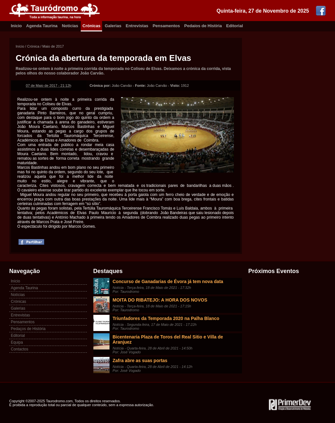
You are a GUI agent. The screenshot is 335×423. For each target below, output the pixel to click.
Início (20, 46)
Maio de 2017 (53, 46)
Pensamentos (166, 25)
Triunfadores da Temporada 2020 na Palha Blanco (166, 318)
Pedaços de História (28, 328)
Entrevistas (137, 25)
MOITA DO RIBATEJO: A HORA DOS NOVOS (160, 300)
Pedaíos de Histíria (203, 25)
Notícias (70, 25)
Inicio (16, 25)
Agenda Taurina (42, 25)
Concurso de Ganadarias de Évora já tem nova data (168, 281)
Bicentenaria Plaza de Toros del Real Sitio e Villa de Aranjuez (168, 339)
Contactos (19, 349)
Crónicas (91, 25)
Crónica (33, 46)
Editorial (234, 25)
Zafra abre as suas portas (140, 360)
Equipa (17, 342)
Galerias (113, 25)
